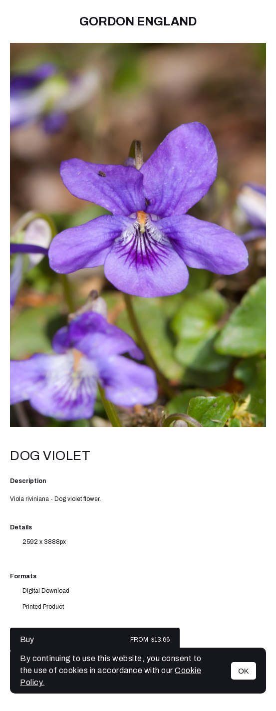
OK (243, 671)
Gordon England (138, 21)
